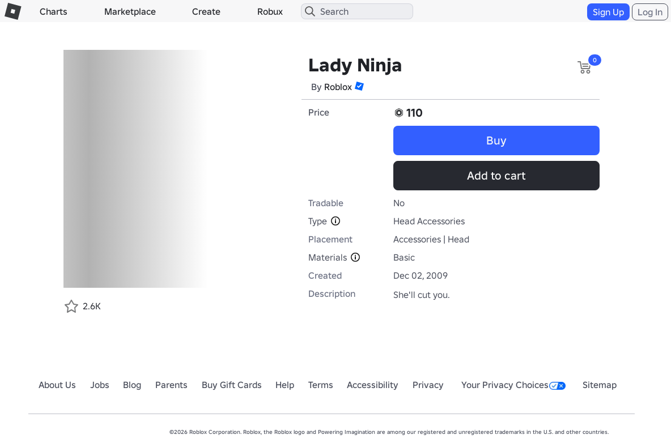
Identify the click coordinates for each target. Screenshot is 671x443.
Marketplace (130, 11)
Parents (171, 384)
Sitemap (600, 384)
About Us (57, 384)
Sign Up (608, 12)
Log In (650, 12)
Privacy (428, 384)
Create (206, 11)
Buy (496, 140)
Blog (132, 384)
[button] (359, 86)
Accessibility (372, 384)
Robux (270, 11)
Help (284, 384)
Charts (53, 11)
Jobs (99, 384)
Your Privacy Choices (513, 384)
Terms (320, 384)
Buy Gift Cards (232, 384)
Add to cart (496, 175)
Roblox (338, 86)
